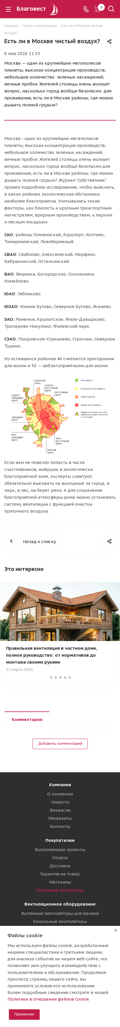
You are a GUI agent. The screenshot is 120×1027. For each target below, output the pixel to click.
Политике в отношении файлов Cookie (48, 999)
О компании (60, 794)
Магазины (60, 882)
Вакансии (60, 810)
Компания (60, 784)
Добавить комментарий (60, 743)
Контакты (60, 826)
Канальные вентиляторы (60, 921)
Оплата (60, 857)
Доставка (60, 865)
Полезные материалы (60, 890)
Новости (60, 802)
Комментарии (27, 719)
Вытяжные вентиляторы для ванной (60, 913)
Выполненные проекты (60, 849)
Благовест (38, 8)
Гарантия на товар (60, 874)
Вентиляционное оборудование (60, 904)
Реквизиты (60, 818)
